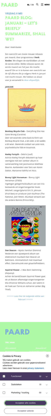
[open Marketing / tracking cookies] (46, 393)
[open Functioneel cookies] (46, 376)
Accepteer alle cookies (25, 403)
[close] (47, 355)
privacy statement (35, 368)
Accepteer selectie (25, 411)
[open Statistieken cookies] (46, 384)
